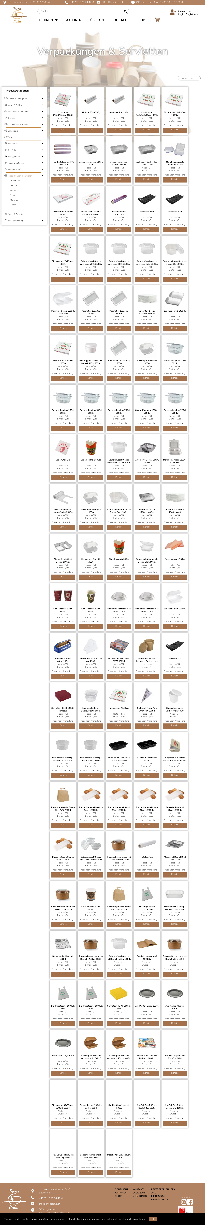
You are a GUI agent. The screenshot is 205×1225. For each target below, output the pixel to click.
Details (63, 129)
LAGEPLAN (139, 1192)
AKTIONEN (73, 20)
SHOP (141, 20)
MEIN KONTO (140, 1196)
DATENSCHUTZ (159, 1199)
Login (181, 14)
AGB (153, 1192)
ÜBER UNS (98, 20)
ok (153, 1219)
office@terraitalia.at (110, 2)
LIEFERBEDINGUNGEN (163, 1189)
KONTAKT (121, 20)
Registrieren (192, 14)
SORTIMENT (47, 20)
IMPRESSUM (158, 1196)
